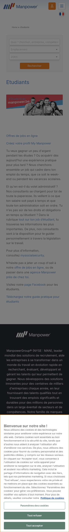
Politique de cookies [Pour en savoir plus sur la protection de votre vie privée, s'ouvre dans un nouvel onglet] (52, 497)
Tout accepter (34, 525)
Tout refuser (34, 515)
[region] (34, 473)
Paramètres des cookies (34, 505)
